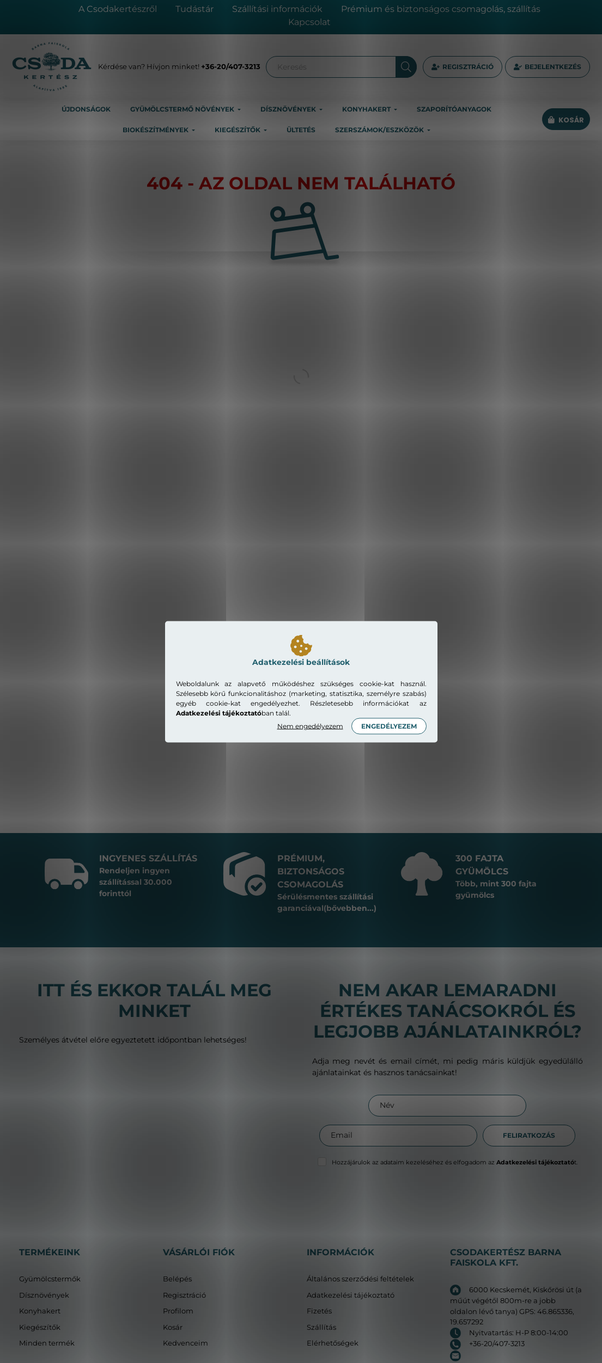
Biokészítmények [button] (156, 130)
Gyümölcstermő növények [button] (183, 109)
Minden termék (47, 1343)
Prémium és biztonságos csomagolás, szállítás (440, 9)
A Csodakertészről (117, 9)
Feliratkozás (529, 1135)
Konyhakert (39, 1311)
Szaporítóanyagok (454, 109)
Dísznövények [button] (289, 109)
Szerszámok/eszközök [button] (380, 130)
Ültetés (301, 130)
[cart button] (566, 120)
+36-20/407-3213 (230, 66)
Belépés (177, 1279)
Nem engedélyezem (310, 725)
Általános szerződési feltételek (360, 1279)
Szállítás (321, 1327)
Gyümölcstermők (50, 1279)
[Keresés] (341, 67)
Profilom (178, 1311)
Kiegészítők (39, 1327)
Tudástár (194, 9)
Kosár (173, 1327)
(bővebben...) (350, 908)
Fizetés (319, 1311)
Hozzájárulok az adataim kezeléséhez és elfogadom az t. (454, 1162)
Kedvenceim (185, 1343)
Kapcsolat (309, 22)
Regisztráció (468, 67)
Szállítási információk (277, 9)
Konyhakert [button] (367, 109)
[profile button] (547, 67)
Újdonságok (86, 109)
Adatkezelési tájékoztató (350, 1295)
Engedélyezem (389, 725)
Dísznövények (44, 1295)
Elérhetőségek (332, 1343)
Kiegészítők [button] (238, 130)
